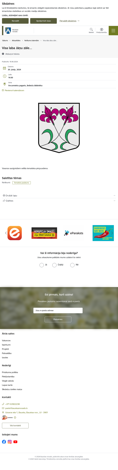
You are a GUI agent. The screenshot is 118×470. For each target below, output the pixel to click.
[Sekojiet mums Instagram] (10, 442)
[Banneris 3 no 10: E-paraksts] (73, 233)
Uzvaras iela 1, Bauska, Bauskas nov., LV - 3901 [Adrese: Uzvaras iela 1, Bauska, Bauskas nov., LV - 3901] (26, 412)
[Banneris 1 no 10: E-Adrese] (15, 233)
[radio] (43, 264)
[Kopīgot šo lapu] (59, 200)
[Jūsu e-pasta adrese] (58, 310)
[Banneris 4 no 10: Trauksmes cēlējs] (103, 233)
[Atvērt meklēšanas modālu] (91, 31)
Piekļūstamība (8, 376)
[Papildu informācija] (15, 418)
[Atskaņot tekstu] (12, 53)
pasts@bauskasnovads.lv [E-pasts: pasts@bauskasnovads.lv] (16, 408)
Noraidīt (15, 21)
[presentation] (22, 277)
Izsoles (5, 357)
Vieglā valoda (8, 381)
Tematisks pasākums (21, 183)
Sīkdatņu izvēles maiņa (12, 389)
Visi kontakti (15, 425)
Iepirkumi (6, 344)
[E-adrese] (7, 417)
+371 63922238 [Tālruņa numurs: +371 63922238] (12, 404)
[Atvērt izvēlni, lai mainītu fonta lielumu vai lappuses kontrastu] (101, 31)
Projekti (5, 349)
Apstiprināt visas (43, 21)
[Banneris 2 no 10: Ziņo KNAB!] (44, 233)
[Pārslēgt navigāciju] (113, 30)
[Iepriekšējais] (6, 233)
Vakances (6, 340)
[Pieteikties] (58, 319)
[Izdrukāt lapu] (59, 195)
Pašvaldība (6, 353)
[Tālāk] (112, 233)
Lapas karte (7, 385)
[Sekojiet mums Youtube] (15, 441)
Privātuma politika (10, 372)
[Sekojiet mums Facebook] (4, 442)
